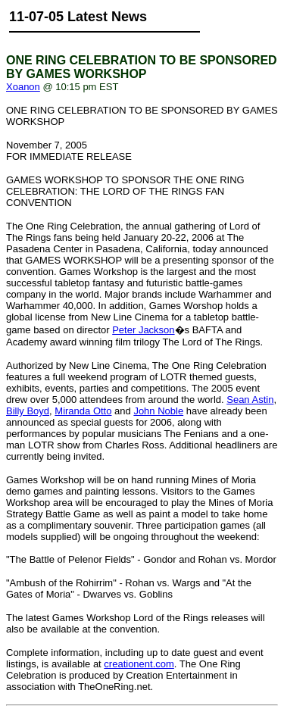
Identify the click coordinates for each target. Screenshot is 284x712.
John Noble (158, 411)
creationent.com (139, 664)
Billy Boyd (27, 411)
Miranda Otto (83, 411)
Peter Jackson (143, 330)
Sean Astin (249, 399)
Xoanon (23, 86)
